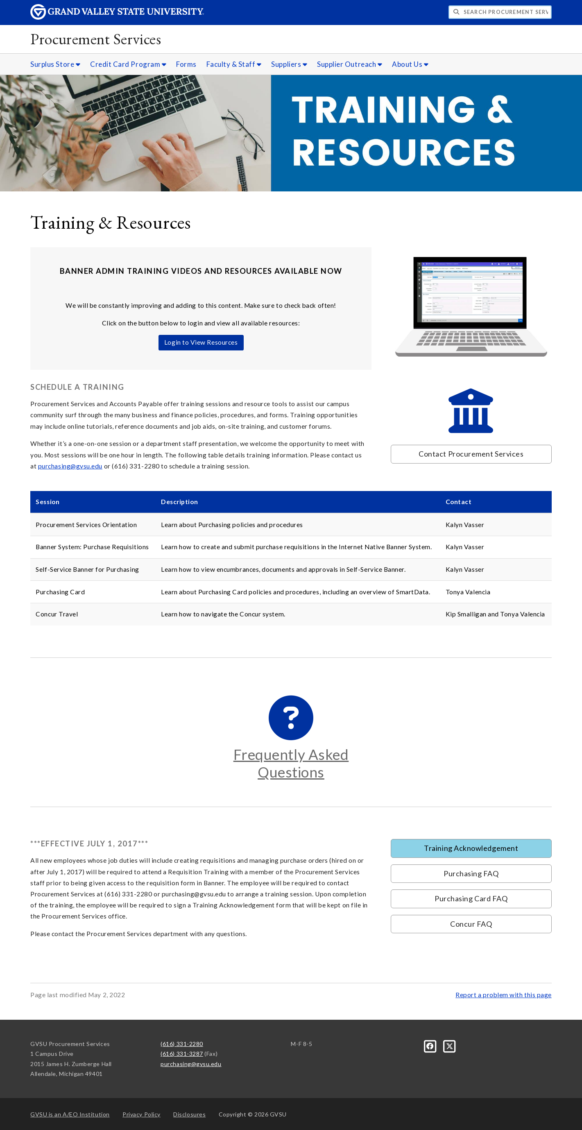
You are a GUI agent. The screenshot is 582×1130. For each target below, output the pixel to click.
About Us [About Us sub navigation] (410, 64)
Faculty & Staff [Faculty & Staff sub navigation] (234, 64)
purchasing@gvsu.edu (70, 466)
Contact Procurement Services (471, 453)
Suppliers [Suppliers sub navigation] (289, 64)
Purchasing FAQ (471, 873)
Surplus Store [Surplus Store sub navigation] (55, 64)
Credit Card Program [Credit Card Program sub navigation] (128, 64)
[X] (450, 1045)
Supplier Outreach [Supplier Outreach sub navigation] (349, 64)
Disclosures (189, 1114)
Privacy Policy (141, 1114)
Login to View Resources (201, 342)
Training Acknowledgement (471, 848)
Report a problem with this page (503, 994)
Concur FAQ (471, 923)
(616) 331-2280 (182, 1043)
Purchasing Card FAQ (471, 898)
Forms (186, 64)
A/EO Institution (70, 1114)
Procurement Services (95, 39)
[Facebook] (431, 1045)
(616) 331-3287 (182, 1053)
